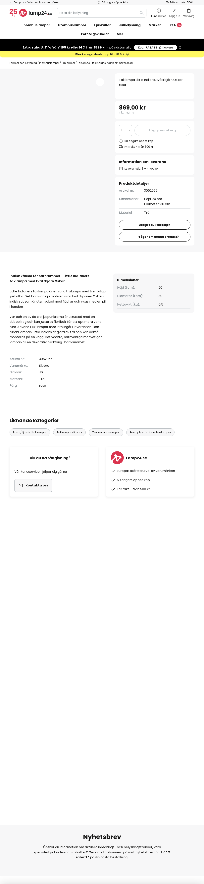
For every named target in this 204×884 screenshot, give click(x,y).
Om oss (78, 673)
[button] (100, 82)
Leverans (17, 701)
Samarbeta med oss (88, 680)
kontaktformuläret (83, 638)
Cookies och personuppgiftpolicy (107, 856)
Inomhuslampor (49, 63)
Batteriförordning (139, 856)
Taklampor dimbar (69, 445)
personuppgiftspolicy (140, 638)
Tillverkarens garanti (26, 722)
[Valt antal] (125, 130)
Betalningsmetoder (25, 694)
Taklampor (68, 63)
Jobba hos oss (84, 708)
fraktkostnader (113, 868)
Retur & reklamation (25, 715)
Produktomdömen (123, 273)
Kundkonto (18, 708)
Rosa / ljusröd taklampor (30, 445)
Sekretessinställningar (29, 856)
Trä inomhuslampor (106, 445)
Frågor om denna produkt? (158, 237)
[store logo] (31, 13)
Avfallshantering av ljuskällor (170, 856)
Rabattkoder (83, 687)
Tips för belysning (86, 722)
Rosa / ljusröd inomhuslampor (150, 445)
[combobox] (101, 12)
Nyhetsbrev (82, 694)
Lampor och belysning (23, 63)
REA (176, 25)
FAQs (14, 673)
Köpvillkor (78, 856)
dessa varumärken (146, 606)
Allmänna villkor (147, 685)
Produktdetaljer (74, 273)
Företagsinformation (151, 692)
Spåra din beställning (26, 680)
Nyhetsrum (81, 729)
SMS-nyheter (83, 701)
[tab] (29, 273)
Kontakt (16, 687)
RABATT (155, 47)
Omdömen (81, 715)
